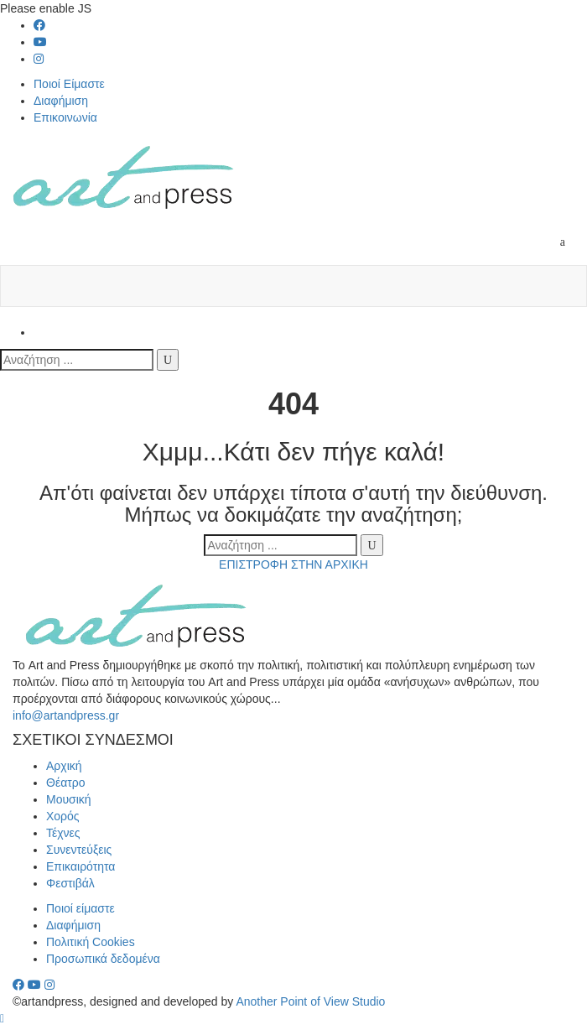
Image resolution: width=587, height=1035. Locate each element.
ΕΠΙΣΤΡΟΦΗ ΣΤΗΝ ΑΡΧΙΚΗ (293, 564)
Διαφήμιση (61, 100)
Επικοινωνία (65, 117)
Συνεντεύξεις (79, 849)
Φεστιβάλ (70, 883)
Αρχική (64, 765)
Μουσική (68, 799)
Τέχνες (63, 833)
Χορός (63, 816)
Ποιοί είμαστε (80, 908)
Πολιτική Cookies (90, 942)
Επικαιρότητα (80, 866)
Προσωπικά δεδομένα (103, 958)
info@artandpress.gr (66, 715)
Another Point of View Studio (310, 1001)
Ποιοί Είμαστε (69, 84)
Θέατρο (66, 782)
